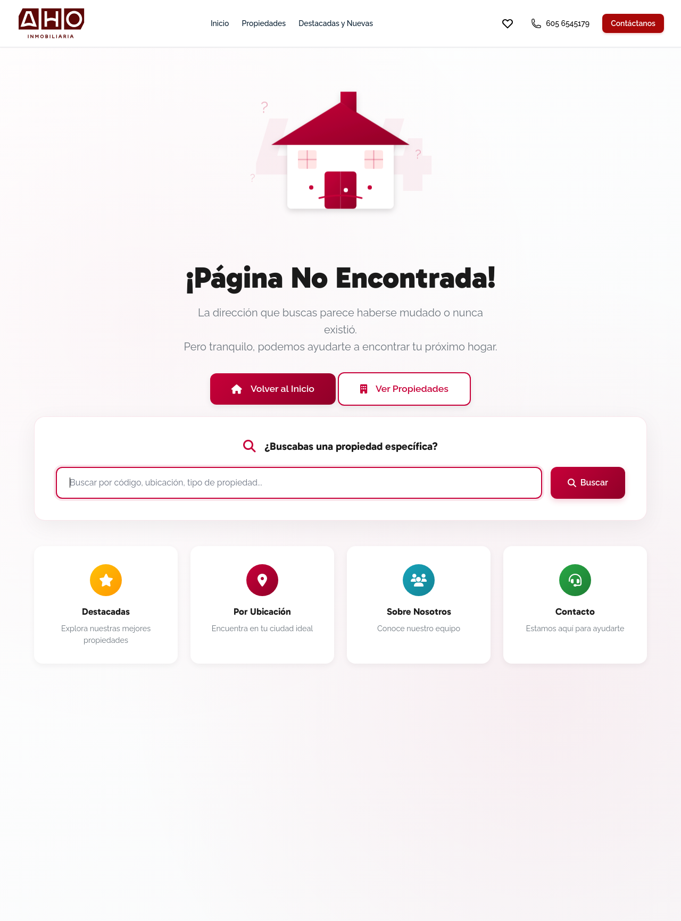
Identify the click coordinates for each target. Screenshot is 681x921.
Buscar (588, 483)
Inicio (220, 23)
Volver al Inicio (272, 388)
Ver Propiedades (404, 388)
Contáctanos (633, 23)
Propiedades (264, 23)
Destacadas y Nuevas (335, 23)
